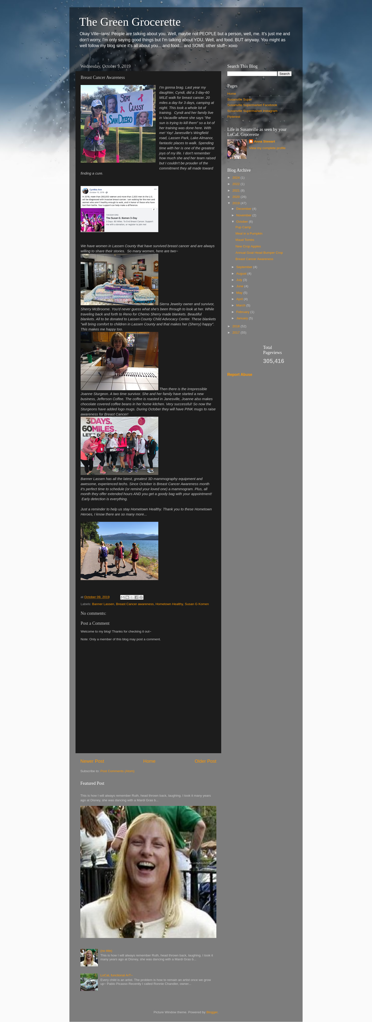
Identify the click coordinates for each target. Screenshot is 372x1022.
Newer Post (92, 761)
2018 (236, 326)
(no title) (106, 951)
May (239, 293)
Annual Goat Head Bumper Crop (259, 252)
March (241, 305)
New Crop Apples (248, 246)
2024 (236, 177)
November (244, 215)
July (239, 280)
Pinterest (233, 116)
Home (149, 761)
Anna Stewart (264, 141)
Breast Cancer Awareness (254, 259)
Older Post (205, 761)
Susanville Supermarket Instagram (252, 111)
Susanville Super (239, 99)
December (244, 209)
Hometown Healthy (169, 604)
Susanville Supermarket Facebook (252, 105)
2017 (236, 332)
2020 (236, 197)
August (241, 273)
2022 (236, 184)
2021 (236, 190)
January (242, 318)
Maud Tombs (245, 240)
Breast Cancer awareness (135, 604)
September (244, 267)
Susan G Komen (197, 604)
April (240, 299)
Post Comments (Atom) (118, 771)
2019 (236, 203)
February (243, 312)
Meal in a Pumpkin (249, 233)
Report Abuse (239, 374)
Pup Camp (243, 227)
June (240, 286)
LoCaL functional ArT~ (116, 975)
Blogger (212, 1012)
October (242, 221)
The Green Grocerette (130, 21)
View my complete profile (267, 148)
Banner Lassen (103, 604)
